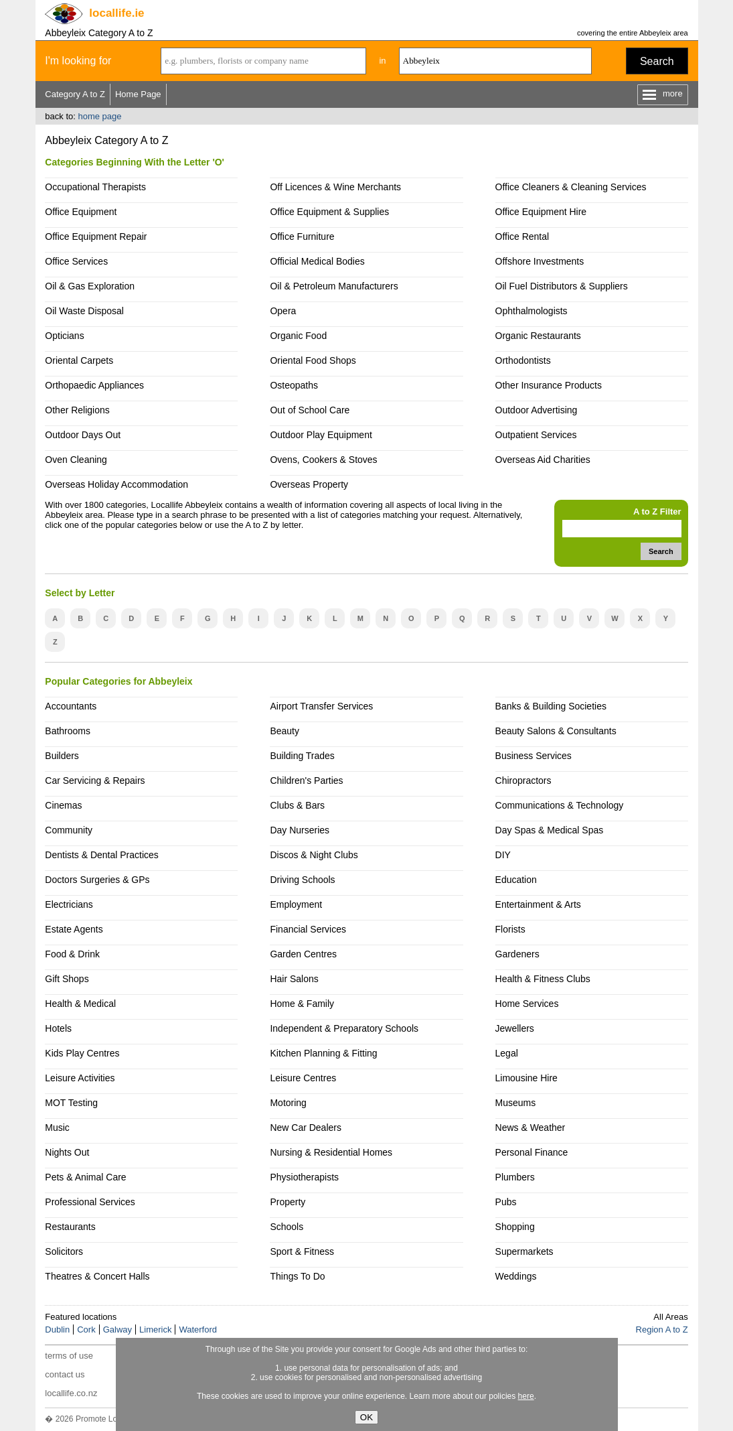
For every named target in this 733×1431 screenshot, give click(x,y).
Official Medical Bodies (317, 261)
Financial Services (307, 929)
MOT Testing (71, 1102)
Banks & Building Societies (550, 706)
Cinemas (63, 805)
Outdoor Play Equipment (321, 434)
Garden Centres (303, 954)
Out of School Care (309, 410)
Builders (62, 755)
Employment (296, 904)
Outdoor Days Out (82, 434)
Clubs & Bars (297, 805)
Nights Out (67, 1152)
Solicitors (64, 1251)
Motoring (288, 1102)
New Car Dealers (305, 1127)
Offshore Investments (539, 261)
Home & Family (302, 1003)
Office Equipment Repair (96, 236)
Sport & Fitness (302, 1251)
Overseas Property (309, 484)
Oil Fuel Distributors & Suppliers (561, 286)
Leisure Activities (79, 1078)
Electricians (69, 904)
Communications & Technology (559, 805)
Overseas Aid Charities (542, 459)
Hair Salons (294, 978)
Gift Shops (66, 978)
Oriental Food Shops (312, 360)
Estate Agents (73, 929)
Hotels (58, 1028)
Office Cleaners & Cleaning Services (571, 187)
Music (57, 1127)
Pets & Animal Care (85, 1177)
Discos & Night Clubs (313, 854)
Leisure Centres (303, 1078)
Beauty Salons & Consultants (556, 731)
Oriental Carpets (79, 360)
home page (99, 116)
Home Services (527, 1003)
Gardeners (517, 954)
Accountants (70, 706)
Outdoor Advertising (536, 410)
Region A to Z (662, 1329)
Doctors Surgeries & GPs (97, 879)
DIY (503, 854)
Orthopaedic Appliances (94, 385)
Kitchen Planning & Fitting (323, 1053)
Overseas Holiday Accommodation (116, 484)
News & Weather (530, 1127)
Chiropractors (523, 780)
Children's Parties (306, 780)
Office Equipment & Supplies (329, 211)
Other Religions (77, 410)
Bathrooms (67, 731)
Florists (510, 929)
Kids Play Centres (82, 1053)
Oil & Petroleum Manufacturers (334, 286)
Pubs (506, 1202)
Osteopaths (294, 385)
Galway (117, 1329)
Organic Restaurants (538, 335)
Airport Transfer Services (321, 706)
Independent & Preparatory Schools (344, 1028)
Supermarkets (524, 1251)
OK (366, 1417)
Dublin (57, 1329)
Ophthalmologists (531, 310)
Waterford (198, 1329)
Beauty (284, 731)
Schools (286, 1226)
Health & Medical (80, 1003)
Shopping (515, 1226)
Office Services (76, 261)
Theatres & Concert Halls (97, 1276)
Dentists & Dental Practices (101, 854)
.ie (116, 13)
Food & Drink (72, 954)
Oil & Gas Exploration (90, 286)
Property (287, 1202)
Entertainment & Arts (538, 904)
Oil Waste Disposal (84, 310)
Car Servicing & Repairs (95, 780)
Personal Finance (531, 1152)
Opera (283, 310)
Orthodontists (523, 360)
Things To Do (297, 1276)
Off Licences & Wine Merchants (335, 187)
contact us (64, 1374)
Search (657, 61)
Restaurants (70, 1226)
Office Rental (522, 236)
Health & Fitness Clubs (542, 978)
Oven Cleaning (76, 459)
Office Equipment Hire (541, 211)
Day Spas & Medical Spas (549, 830)
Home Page (138, 94)
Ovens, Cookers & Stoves (323, 459)
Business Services (533, 755)
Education (516, 879)
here (526, 1396)
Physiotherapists (304, 1177)
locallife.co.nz (71, 1393)
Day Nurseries (299, 830)
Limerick (155, 1329)
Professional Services (90, 1202)
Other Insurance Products (548, 385)
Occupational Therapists (95, 187)
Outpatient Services (536, 434)
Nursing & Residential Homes (331, 1152)
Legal (506, 1053)
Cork (86, 1329)
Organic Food (298, 335)
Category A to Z (75, 94)
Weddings (516, 1276)
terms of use (69, 1356)
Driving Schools (302, 879)
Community (68, 830)
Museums (515, 1102)
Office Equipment (80, 211)
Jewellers (514, 1028)
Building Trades (302, 755)
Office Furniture (302, 236)
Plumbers (515, 1177)
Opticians (64, 335)
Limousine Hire (526, 1078)
